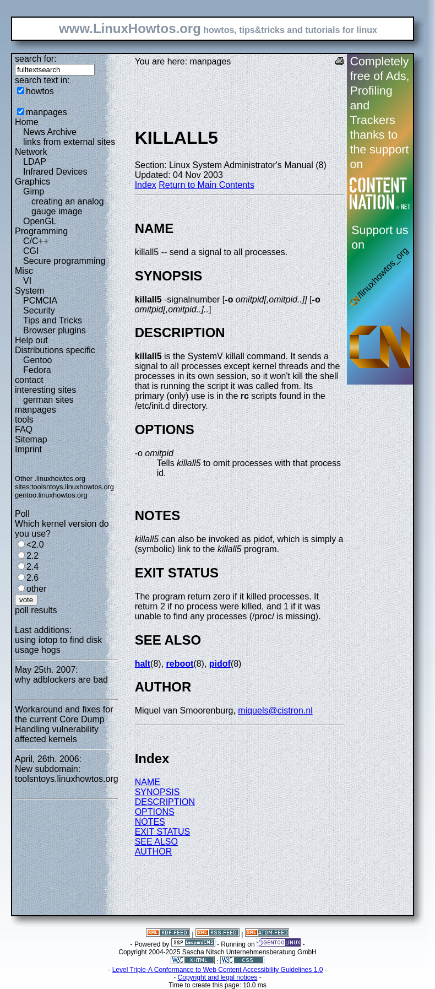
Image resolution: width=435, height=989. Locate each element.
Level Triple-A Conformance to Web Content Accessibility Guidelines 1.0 (217, 970)
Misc (24, 270)
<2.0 (35, 544)
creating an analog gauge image (67, 206)
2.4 (32, 566)
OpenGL (39, 221)
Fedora (37, 370)
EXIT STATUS (162, 831)
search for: (36, 58)
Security (39, 310)
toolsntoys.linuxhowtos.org (72, 487)
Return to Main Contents (206, 185)
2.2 (32, 555)
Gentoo (37, 360)
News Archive (50, 132)
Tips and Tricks (52, 320)
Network (31, 151)
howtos (40, 91)
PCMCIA (40, 300)
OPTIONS (155, 812)
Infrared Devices (55, 171)
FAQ (23, 429)
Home (27, 122)
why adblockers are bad (61, 679)
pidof (220, 663)
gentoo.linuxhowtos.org (51, 495)
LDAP (34, 161)
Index (145, 185)
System (29, 290)
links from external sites (69, 142)
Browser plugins (54, 330)
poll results (36, 610)
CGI (31, 251)
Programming (41, 231)
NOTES (150, 821)
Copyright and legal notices (218, 977)
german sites (48, 399)
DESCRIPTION (165, 802)
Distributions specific (55, 350)
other (36, 588)
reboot (180, 663)
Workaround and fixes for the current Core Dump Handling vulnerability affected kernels (64, 724)
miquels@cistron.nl (275, 710)
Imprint (28, 449)
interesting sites (45, 389)
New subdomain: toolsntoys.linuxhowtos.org (66, 773)
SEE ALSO (156, 841)
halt (142, 663)
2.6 (32, 577)
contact (29, 380)
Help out (31, 340)
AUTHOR (153, 851)
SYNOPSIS (157, 792)
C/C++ (35, 241)
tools (24, 419)
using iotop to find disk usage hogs (58, 645)
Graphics (32, 181)
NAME (147, 782)
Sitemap (31, 439)
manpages (46, 112)
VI (27, 280)
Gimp (33, 191)
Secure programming (64, 261)
